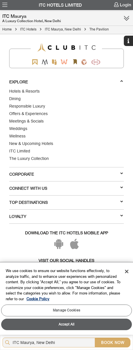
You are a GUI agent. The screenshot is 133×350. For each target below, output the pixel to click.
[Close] (126, 271)
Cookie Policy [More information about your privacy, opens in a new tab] (37, 299)
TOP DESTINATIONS (66, 202)
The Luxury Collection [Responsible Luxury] (29, 158)
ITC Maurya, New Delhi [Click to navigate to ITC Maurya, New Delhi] (63, 29)
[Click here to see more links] (126, 18)
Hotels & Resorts (24, 91)
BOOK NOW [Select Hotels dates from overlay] (112, 342)
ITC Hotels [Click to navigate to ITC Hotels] (28, 29)
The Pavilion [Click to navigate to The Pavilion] (99, 29)
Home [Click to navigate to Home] (7, 29)
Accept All (66, 324)
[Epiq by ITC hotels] (54, 62)
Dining (15, 98)
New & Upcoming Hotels (31, 143)
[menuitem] (4, 5)
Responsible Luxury (27, 106)
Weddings (18, 128)
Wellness (17, 136)
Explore (66, 81)
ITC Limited (19, 151)
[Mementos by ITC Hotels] (45, 62)
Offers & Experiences (28, 113)
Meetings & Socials (26, 121)
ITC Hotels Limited (60, 5)
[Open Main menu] (4, 5)
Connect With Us (66, 188)
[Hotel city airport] (50, 342)
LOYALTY (66, 216)
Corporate (66, 174)
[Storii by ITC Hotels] (75, 62)
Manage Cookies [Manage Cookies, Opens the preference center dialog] (66, 310)
